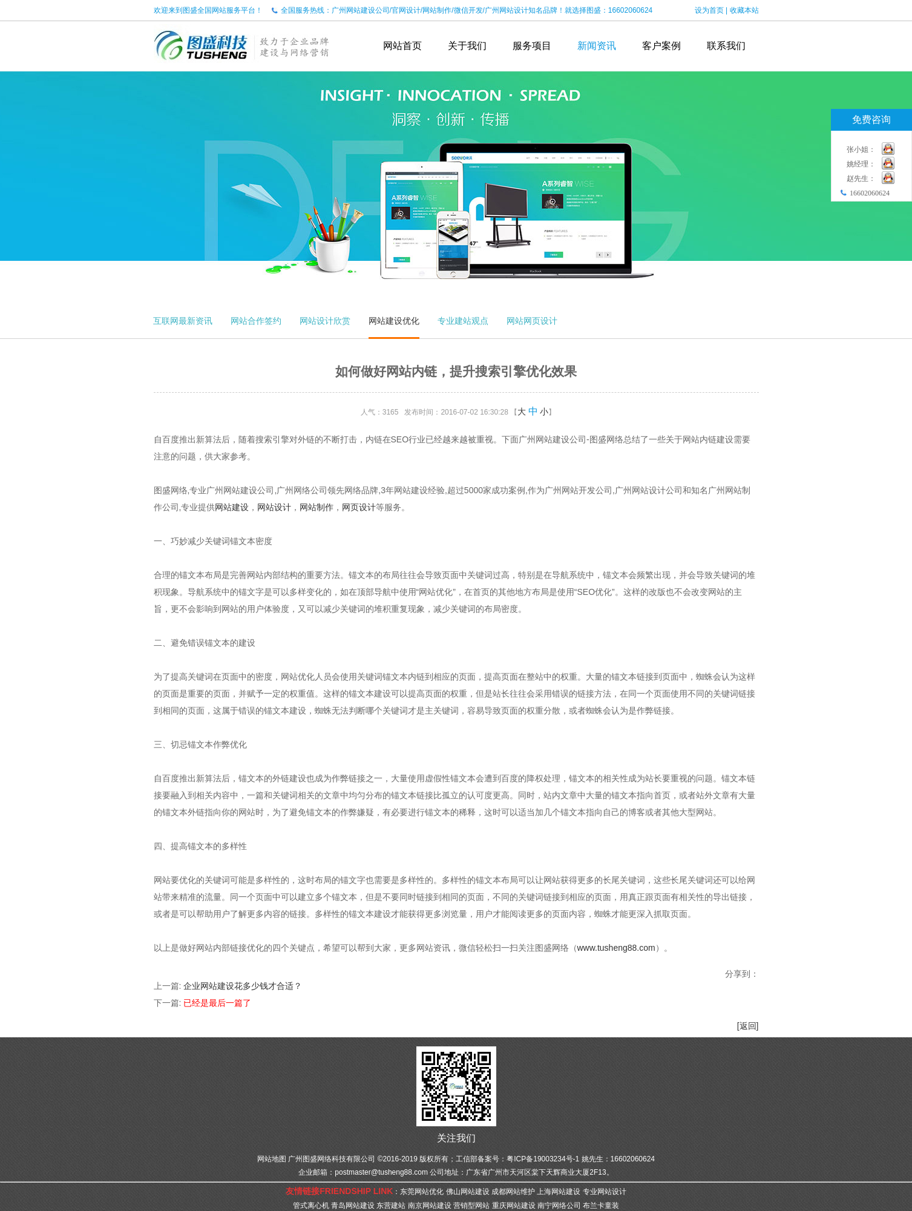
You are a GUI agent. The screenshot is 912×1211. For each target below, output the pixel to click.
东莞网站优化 (422, 1191)
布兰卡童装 (601, 1205)
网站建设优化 (394, 321)
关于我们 (467, 46)
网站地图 (271, 1159)
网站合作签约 (256, 321)
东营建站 (390, 1205)
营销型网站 (471, 1205)
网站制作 (316, 507)
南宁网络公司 (559, 1205)
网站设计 (274, 507)
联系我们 (726, 46)
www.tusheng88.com (616, 948)
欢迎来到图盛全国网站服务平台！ (208, 10)
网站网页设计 (532, 321)
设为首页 (709, 10)
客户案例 (661, 46)
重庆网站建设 (514, 1205)
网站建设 (232, 507)
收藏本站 (744, 10)
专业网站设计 (604, 1191)
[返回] (748, 1026)
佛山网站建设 (468, 1191)
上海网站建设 (558, 1191)
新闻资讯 (596, 46)
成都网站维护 (513, 1191)
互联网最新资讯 (182, 321)
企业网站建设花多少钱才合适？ (242, 986)
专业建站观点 (463, 321)
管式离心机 (311, 1205)
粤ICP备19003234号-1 (543, 1159)
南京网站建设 (429, 1205)
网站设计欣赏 (325, 321)
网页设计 (359, 507)
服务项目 (532, 46)
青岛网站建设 (353, 1205)
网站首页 (402, 46)
